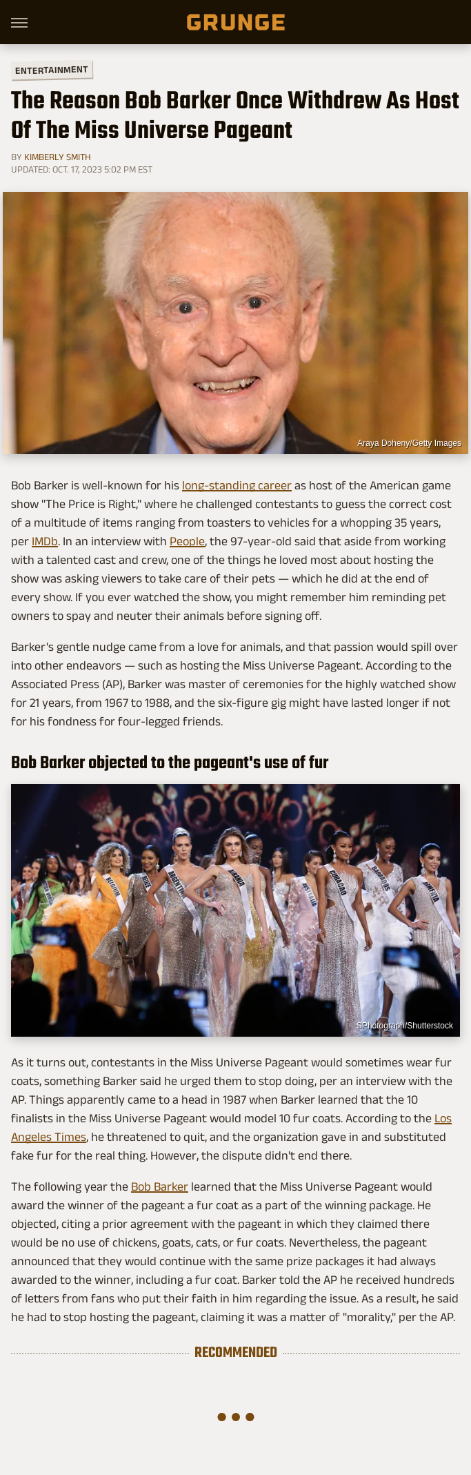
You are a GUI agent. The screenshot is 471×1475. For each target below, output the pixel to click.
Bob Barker (159, 1186)
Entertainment (51, 70)
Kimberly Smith (57, 156)
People (187, 541)
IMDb (45, 541)
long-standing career (237, 485)
